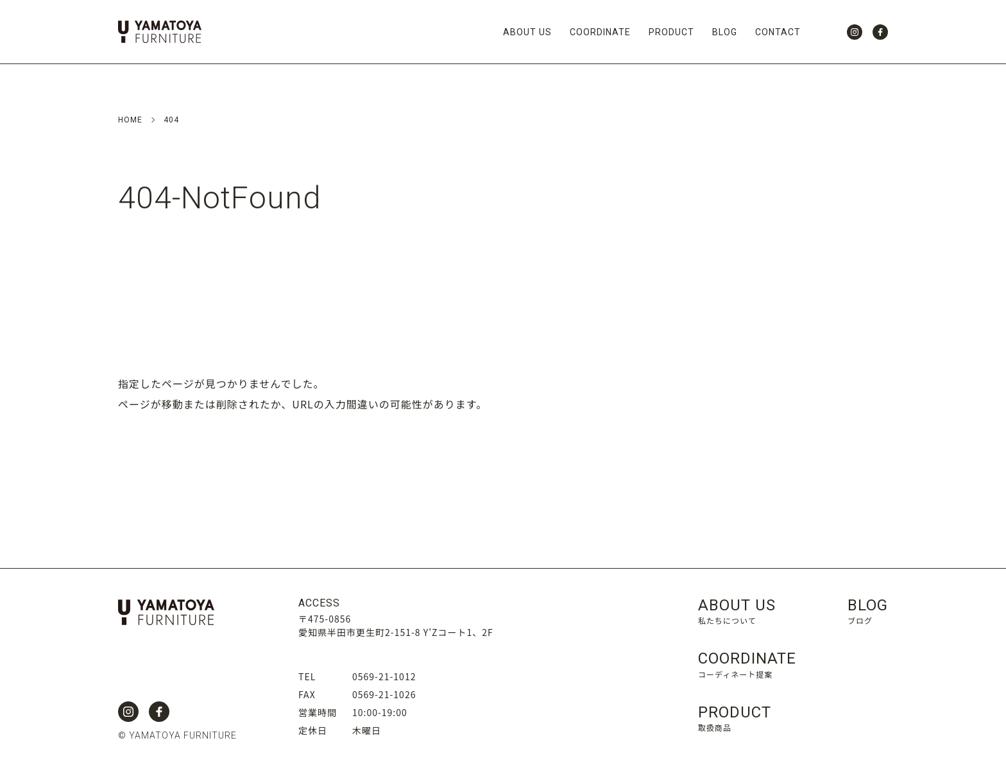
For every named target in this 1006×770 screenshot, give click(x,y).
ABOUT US (527, 32)
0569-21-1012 (384, 676)
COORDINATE (600, 32)
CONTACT (778, 32)
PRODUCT (671, 32)
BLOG (724, 32)
